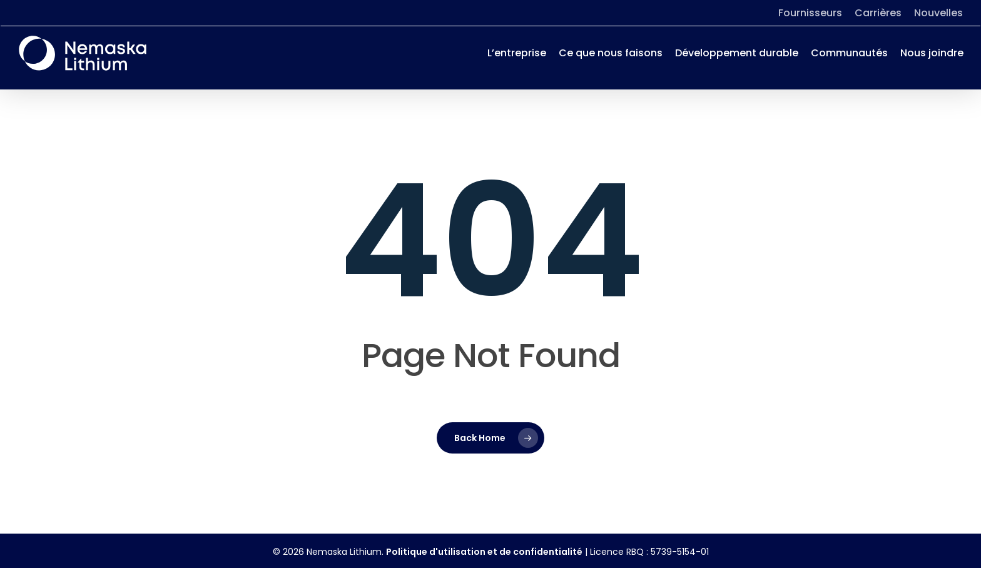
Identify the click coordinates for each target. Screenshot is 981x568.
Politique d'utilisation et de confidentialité (484, 551)
